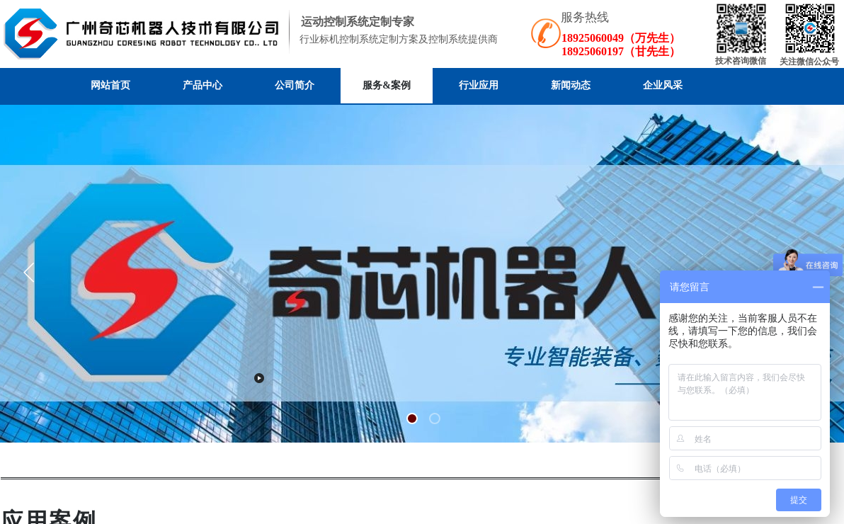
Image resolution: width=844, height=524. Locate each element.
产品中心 (202, 85)
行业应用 (478, 85)
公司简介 (294, 85)
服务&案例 (387, 85)
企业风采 (663, 85)
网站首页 (110, 85)
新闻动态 (571, 85)
